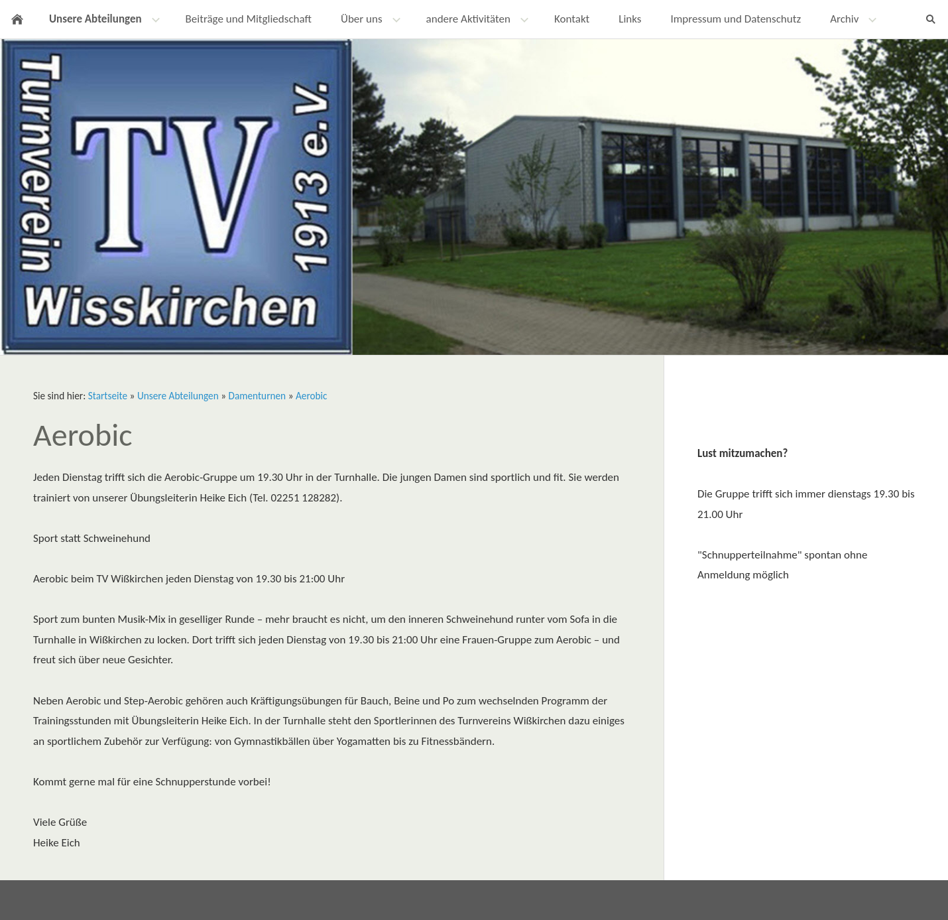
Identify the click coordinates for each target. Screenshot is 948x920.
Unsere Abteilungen (178, 395)
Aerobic (311, 395)
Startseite (107, 395)
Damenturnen (257, 395)
